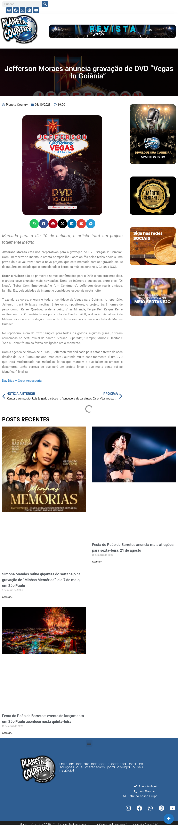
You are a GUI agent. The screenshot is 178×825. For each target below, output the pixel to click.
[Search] (45, 4)
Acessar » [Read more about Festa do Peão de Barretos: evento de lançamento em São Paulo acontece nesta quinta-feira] (7, 733)
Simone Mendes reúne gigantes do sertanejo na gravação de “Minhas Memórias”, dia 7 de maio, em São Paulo (41, 580)
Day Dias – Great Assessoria (22, 381)
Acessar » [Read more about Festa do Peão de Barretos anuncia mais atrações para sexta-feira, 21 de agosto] (97, 561)
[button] (34, 223)
